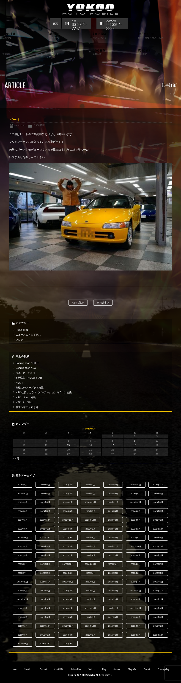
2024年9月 (158, 502)
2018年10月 (22, 599)
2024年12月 (90, 502)
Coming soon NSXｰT (27, 363)
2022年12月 (158, 529)
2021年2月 (22, 564)
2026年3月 (68, 485)
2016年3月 (90, 635)
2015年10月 (45, 643)
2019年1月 (113, 591)
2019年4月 (45, 591)
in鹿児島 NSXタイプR (29, 377)
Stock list (28, 669)
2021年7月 (68, 555)
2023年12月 (45, 520)
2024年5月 (90, 511)
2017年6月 (68, 617)
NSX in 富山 (24, 402)
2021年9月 (22, 555)
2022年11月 (22, 537)
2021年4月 (136, 555)
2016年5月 (45, 635)
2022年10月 (45, 537)
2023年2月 (113, 529)
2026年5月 (22, 485)
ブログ (19, 339)
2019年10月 (67, 582)
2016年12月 (45, 626)
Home (14, 669)
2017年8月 (22, 617)
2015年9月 (68, 643)
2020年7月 (22, 573)
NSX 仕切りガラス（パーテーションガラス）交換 (44, 392)
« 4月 (16, 458)
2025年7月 (90, 493)
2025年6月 (113, 493)
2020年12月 (67, 564)
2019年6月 (158, 582)
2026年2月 (90, 485)
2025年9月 (45, 493)
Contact (147, 669)
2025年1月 (68, 502)
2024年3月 (136, 511)
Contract (43, 669)
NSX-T (19, 382)
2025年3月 (22, 502)
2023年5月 (45, 529)
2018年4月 (158, 599)
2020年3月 (113, 573)
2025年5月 (136, 493)
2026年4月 (45, 485)
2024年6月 (68, 511)
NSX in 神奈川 (25, 373)
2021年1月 (45, 564)
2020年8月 (158, 564)
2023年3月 (90, 529)
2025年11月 (158, 485)
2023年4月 (68, 529)
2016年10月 (90, 626)
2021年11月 (135, 546)
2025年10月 (22, 493)
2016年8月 (136, 626)
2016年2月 (113, 635)
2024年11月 (112, 502)
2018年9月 (45, 599)
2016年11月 (67, 626)
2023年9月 (113, 520)
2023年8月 (136, 520)
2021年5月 (113, 555)
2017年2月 (158, 617)
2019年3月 (68, 591)
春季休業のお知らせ (27, 407)
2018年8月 (68, 599)
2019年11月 (45, 582)
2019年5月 (22, 591)
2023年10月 (90, 520)
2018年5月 (136, 599)
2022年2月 (68, 546)
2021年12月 (112, 546)
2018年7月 (90, 599)
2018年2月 (45, 608)
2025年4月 (158, 493)
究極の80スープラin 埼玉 (30, 387)
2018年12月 (135, 591)
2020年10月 (112, 564)
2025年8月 (68, 493)
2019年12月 (22, 582)
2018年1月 (68, 608)
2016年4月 (68, 635)
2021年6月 (90, 555)
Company (117, 669)
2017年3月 (136, 617)
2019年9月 (90, 582)
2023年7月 (158, 520)
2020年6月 (45, 573)
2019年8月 (113, 582)
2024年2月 (158, 511)
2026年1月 (113, 485)
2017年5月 (90, 617)
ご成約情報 (39, 125)
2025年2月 (45, 502)
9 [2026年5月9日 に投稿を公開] (134, 440)
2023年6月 (22, 529)
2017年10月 (135, 608)
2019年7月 (136, 582)
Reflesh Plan (76, 669)
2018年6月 (113, 599)
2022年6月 (136, 537)
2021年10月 (158, 546)
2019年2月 (90, 591)
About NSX (58, 669)
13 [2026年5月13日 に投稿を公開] (68, 445)
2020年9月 (136, 564)
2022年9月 (68, 537)
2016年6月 (22, 635)
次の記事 (103, 302)
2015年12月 (158, 635)
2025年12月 (135, 485)
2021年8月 (45, 555)
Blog (104, 669)
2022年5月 (158, 537)
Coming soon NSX (26, 367)
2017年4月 (113, 617)
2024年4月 (113, 511)
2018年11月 (158, 591)
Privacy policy (163, 669)
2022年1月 (90, 546)
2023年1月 (136, 529)
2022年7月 (113, 537)
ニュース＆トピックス (28, 334)
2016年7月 (158, 626)
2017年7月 (45, 617)
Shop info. (132, 669)
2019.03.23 (19, 125)
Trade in (91, 669)
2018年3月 (22, 608)
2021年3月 (158, 555)
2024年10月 (135, 502)
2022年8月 (90, 537)
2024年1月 (22, 520)
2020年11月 (90, 564)
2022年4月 (22, 546)
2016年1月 (136, 635)
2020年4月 (90, 573)
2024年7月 (45, 511)
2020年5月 (68, 573)
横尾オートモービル (90, 9)
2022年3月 (45, 546)
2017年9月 (158, 608)
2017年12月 (90, 608)
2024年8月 (22, 511)
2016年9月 (113, 626)
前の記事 (78, 302)
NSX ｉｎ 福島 (26, 397)
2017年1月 (22, 626)
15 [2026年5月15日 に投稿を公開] (112, 445)
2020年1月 (158, 573)
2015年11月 (22, 643)
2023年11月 (67, 520)
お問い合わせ (56, 24)
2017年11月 (112, 608)
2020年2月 (136, 573)
